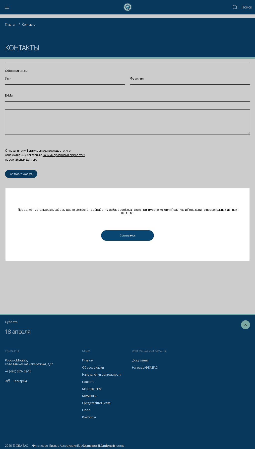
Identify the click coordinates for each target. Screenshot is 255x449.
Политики (178, 210)
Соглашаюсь (127, 235)
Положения (195, 210)
